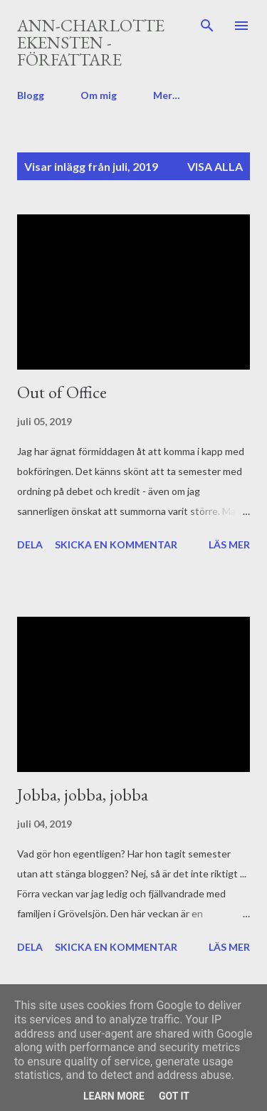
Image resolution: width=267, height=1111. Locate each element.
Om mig (98, 95)
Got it (174, 1096)
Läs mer (229, 544)
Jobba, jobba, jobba (82, 794)
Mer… (166, 95)
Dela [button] (30, 544)
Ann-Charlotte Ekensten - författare (90, 42)
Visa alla (215, 166)
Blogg (30, 95)
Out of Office (62, 392)
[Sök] (207, 25)
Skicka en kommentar (116, 544)
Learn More (114, 1096)
